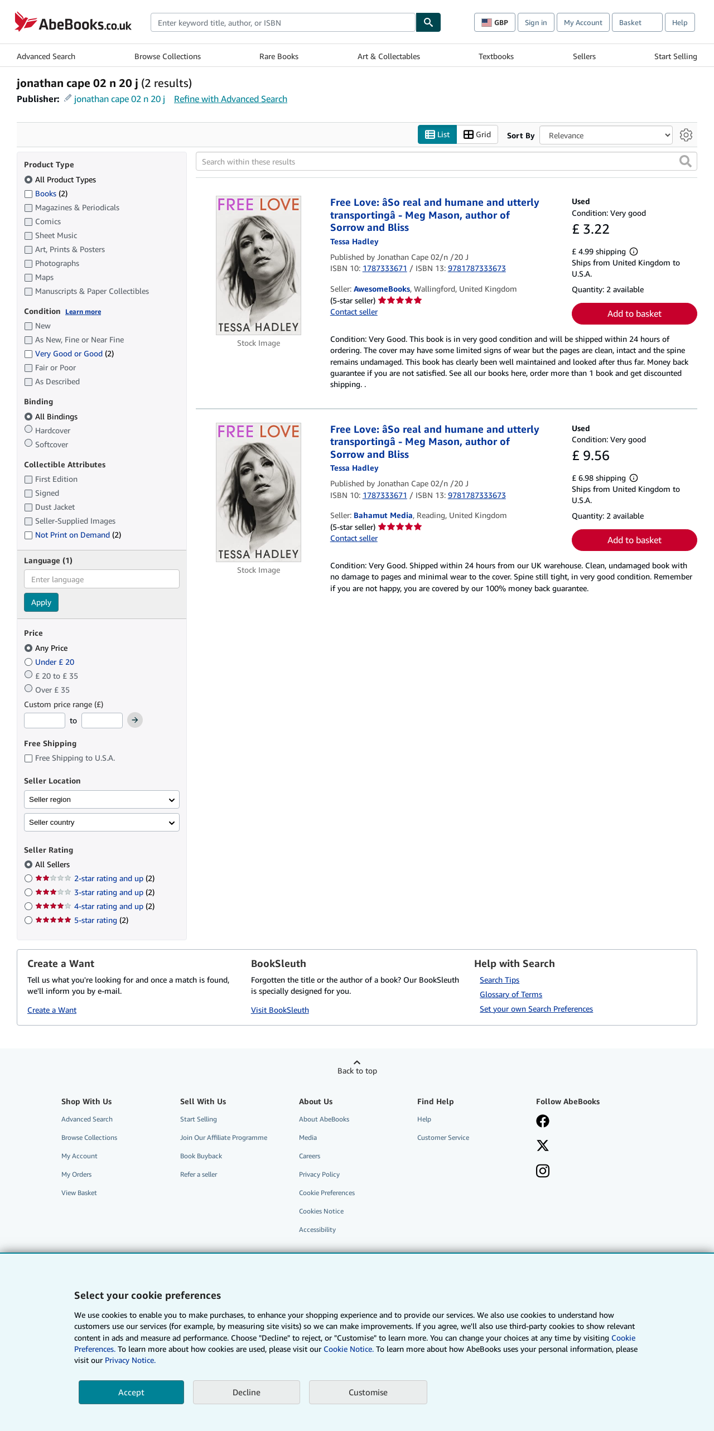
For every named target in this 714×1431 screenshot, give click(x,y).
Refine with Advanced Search (230, 98)
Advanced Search (46, 56)
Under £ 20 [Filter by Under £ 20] (50, 661)
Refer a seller (198, 1175)
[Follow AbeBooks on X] (542, 1146)
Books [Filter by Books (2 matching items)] (45, 193)
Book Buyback (201, 1156)
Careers (309, 1156)
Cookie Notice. (349, 1348)
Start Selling (675, 56)
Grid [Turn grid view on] (477, 134)
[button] (685, 162)
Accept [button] (131, 1392)
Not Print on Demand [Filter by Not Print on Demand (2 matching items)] (72, 535)
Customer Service (443, 1137)
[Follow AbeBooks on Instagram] (542, 1172)
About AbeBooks (324, 1119)
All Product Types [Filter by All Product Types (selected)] (61, 179)
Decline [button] (246, 1392)
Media (308, 1137)
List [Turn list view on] (437, 134)
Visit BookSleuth (280, 1010)
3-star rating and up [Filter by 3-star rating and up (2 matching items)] (95, 892)
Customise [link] (368, 1392)
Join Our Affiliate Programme (223, 1137)
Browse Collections (167, 56)
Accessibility (317, 1230)
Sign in (536, 22)
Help (680, 22)
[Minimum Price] (44, 721)
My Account (583, 22)
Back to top (357, 1070)
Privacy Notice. (130, 1360)
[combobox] (283, 22)
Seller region (50, 799)
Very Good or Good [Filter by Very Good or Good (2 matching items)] (69, 354)
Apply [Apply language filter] (41, 602)
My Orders (76, 1175)
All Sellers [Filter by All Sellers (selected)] (53, 864)
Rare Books (278, 56)
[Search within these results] (446, 161)
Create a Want (51, 1010)
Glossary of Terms (511, 994)
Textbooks (496, 56)
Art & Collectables (389, 56)
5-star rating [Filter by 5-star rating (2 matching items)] (81, 920)
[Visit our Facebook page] (542, 1122)
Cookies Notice (321, 1211)
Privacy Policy (319, 1175)
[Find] (428, 22)
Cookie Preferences (327, 1193)
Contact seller (354, 312)
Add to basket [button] (634, 314)
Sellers (584, 56)
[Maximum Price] (102, 721)
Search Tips (499, 979)
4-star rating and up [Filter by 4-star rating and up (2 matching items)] (95, 906)
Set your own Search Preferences (536, 1008)
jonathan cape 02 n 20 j (119, 98)
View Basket (79, 1193)
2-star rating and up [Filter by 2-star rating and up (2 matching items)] (95, 878)
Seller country (52, 822)
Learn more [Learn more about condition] (83, 311)
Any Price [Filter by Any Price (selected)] (47, 647)
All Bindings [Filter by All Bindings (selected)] (52, 416)
